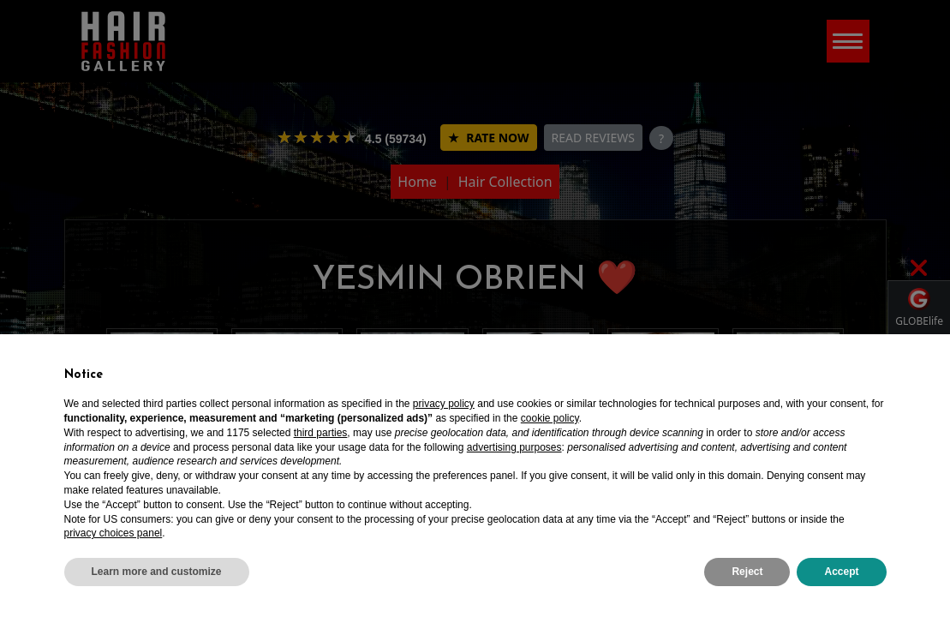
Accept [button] (841, 572)
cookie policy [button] (550, 418)
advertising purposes (514, 447)
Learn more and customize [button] (157, 572)
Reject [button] (747, 572)
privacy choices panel (113, 533)
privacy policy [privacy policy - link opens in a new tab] (444, 404)
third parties (321, 433)
